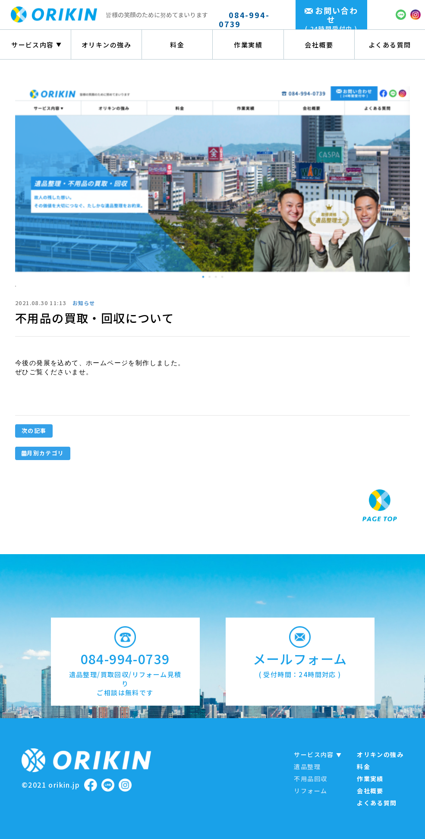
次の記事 (34, 430)
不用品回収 (310, 778)
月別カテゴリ (43, 453)
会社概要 (319, 44)
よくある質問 (389, 44)
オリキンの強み (107, 44)
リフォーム (310, 790)
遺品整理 (307, 766)
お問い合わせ (331, 19)
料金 (177, 44)
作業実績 (248, 44)
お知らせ (83, 302)
